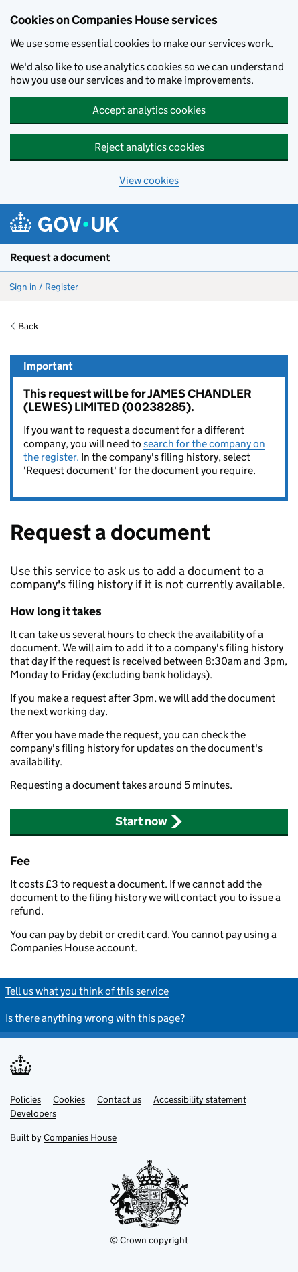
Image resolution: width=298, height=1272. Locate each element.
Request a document (60, 257)
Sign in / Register (43, 287)
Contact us (119, 1099)
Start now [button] (149, 821)
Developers (33, 1113)
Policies (25, 1099)
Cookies (69, 1099)
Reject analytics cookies (149, 147)
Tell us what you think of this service (87, 991)
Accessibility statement (199, 1099)
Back (28, 326)
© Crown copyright (149, 1240)
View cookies (149, 180)
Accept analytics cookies (149, 110)
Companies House (80, 1137)
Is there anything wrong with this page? (95, 1018)
